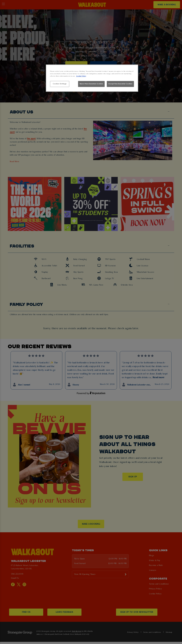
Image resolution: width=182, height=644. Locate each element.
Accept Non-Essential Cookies (120, 84)
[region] (92, 78)
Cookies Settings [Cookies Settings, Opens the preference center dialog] (60, 84)
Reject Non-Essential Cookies (91, 84)
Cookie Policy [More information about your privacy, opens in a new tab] (81, 76)
